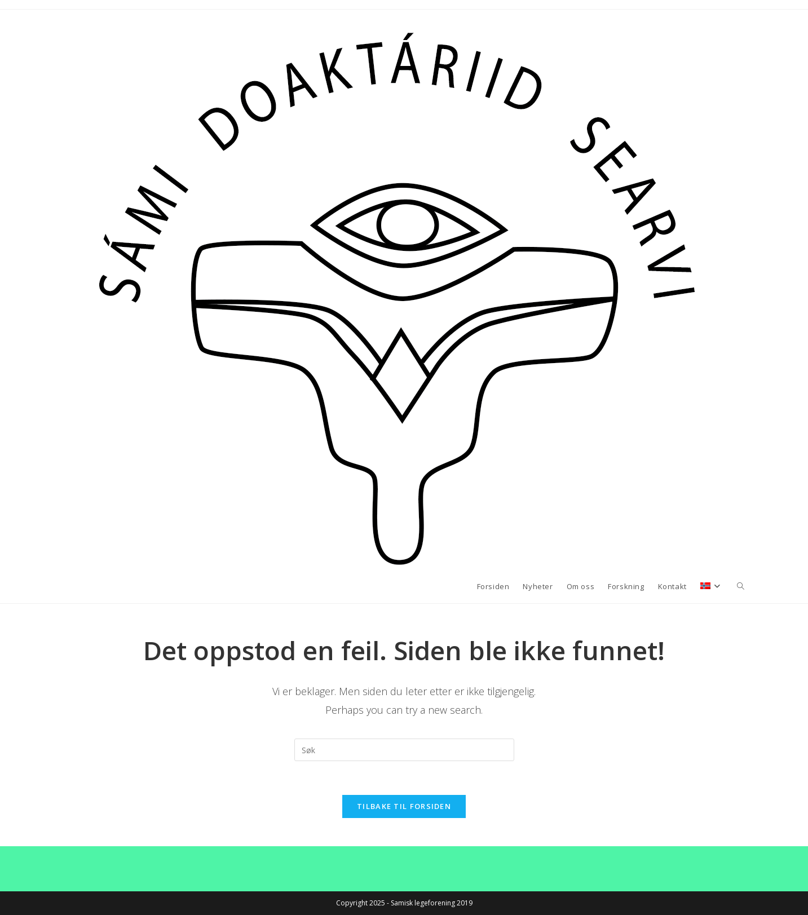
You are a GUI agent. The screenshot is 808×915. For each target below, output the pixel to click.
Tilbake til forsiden (404, 806)
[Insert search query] (404, 750)
